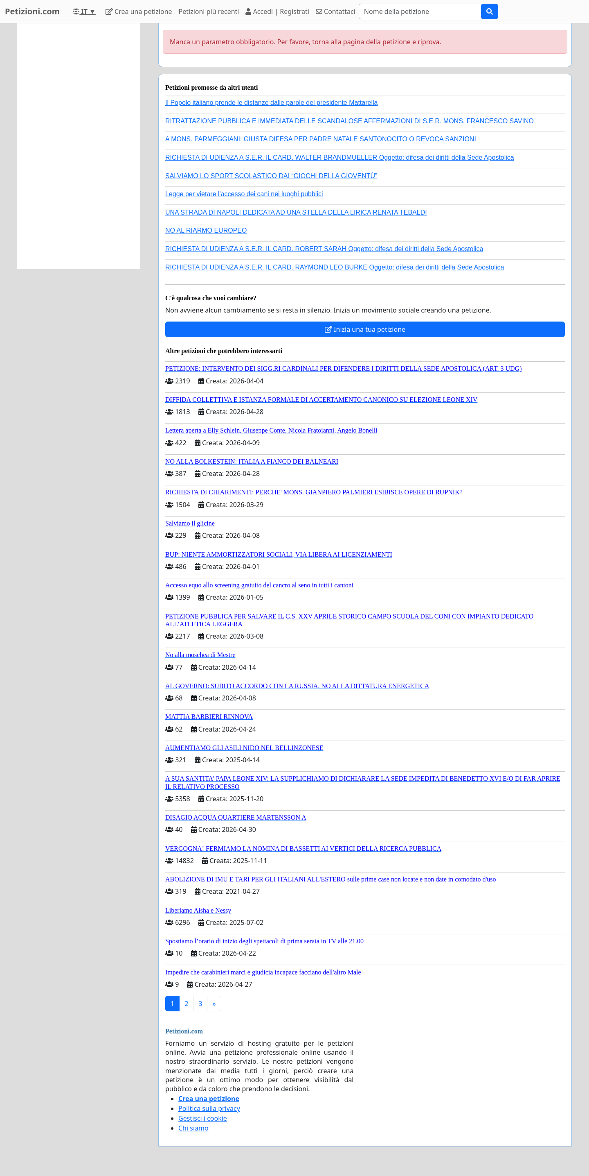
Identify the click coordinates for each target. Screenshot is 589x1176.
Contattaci (335, 11)
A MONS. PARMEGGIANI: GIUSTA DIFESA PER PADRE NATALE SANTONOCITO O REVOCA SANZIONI (320, 139)
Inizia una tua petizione (365, 329)
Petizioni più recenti (209, 11)
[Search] (420, 11)
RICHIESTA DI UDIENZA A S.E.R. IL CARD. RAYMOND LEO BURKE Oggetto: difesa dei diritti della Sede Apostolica (334, 267)
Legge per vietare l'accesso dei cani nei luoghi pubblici (244, 193)
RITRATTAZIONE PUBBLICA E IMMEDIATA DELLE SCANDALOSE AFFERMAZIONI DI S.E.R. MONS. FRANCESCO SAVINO (349, 121)
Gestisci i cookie (202, 1118)
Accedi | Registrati (277, 11)
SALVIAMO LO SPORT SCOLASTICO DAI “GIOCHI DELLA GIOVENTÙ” (271, 175)
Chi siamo (193, 1128)
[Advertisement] (78, 146)
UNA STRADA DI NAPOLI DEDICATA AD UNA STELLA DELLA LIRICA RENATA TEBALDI (296, 212)
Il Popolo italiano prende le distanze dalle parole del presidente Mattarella (271, 102)
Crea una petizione (139, 11)
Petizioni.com (32, 11)
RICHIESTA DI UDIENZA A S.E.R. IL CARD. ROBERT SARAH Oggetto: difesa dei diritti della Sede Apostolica (324, 248)
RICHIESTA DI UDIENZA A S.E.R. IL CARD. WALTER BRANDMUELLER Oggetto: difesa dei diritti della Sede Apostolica (339, 157)
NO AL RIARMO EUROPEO (206, 230)
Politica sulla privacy (209, 1108)
